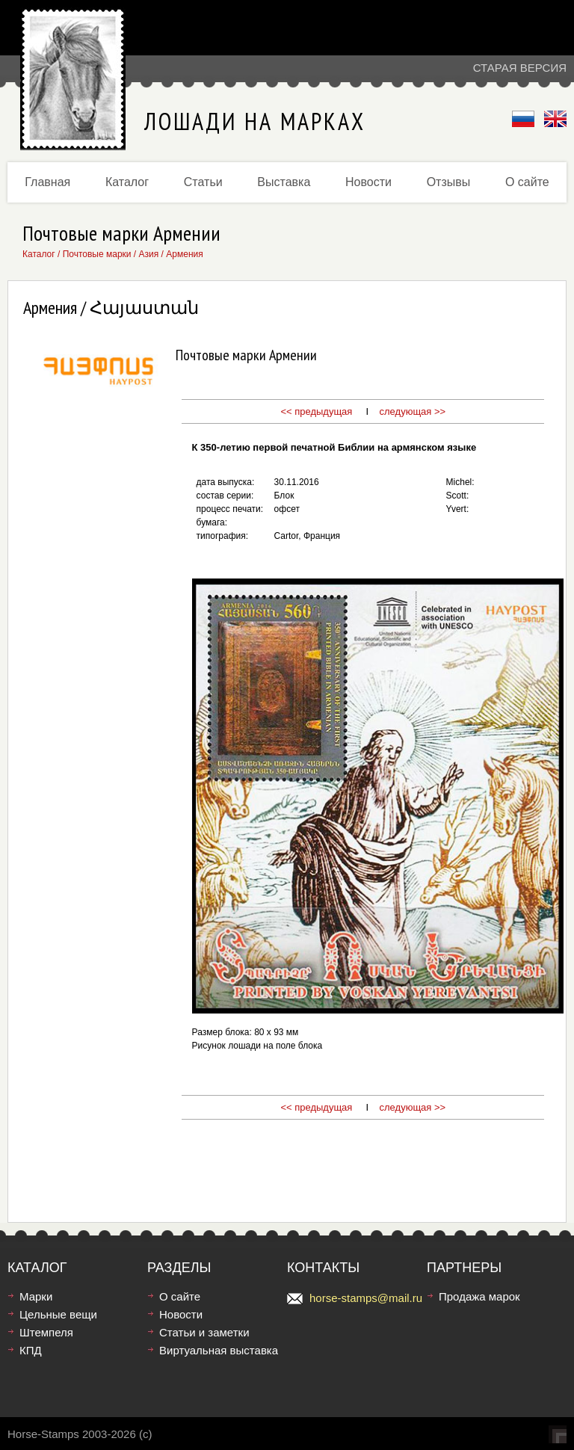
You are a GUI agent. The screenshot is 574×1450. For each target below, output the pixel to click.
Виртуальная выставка (218, 1350)
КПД (30, 1350)
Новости (368, 182)
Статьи (203, 182)
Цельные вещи (58, 1314)
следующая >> (413, 411)
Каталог (127, 182)
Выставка (283, 182)
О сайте (527, 182)
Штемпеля (46, 1332)
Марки (35, 1296)
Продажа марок (479, 1296)
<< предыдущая (316, 411)
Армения (184, 254)
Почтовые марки (97, 254)
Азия (149, 254)
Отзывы (449, 182)
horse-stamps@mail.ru (365, 1298)
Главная (47, 182)
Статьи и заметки (204, 1332)
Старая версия (520, 67)
